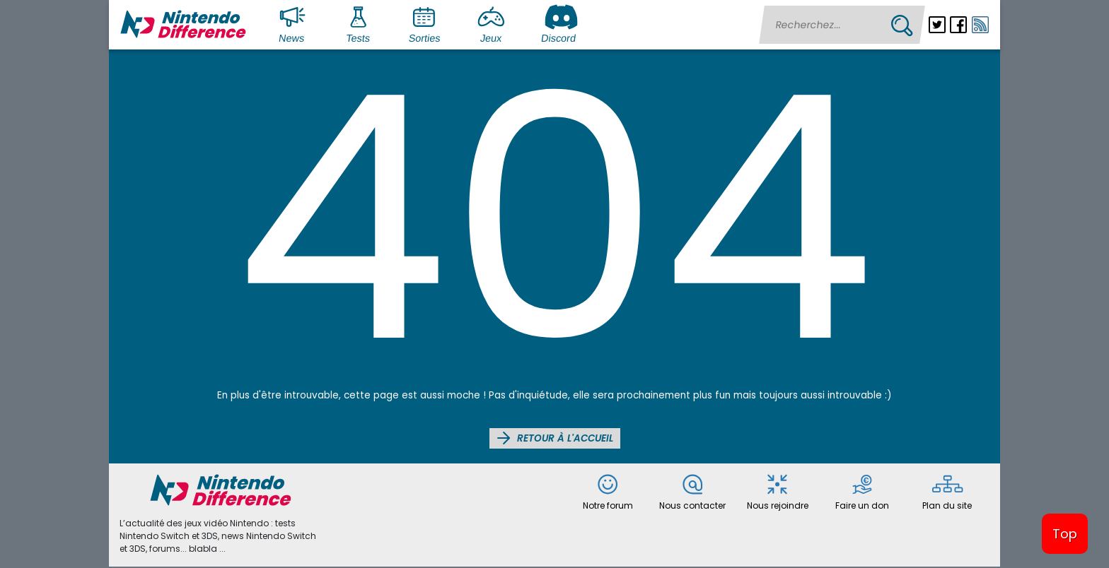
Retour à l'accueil (555, 438)
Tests (361, 23)
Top (1064, 534)
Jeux (494, 23)
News (295, 23)
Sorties (426, 23)
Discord (560, 23)
